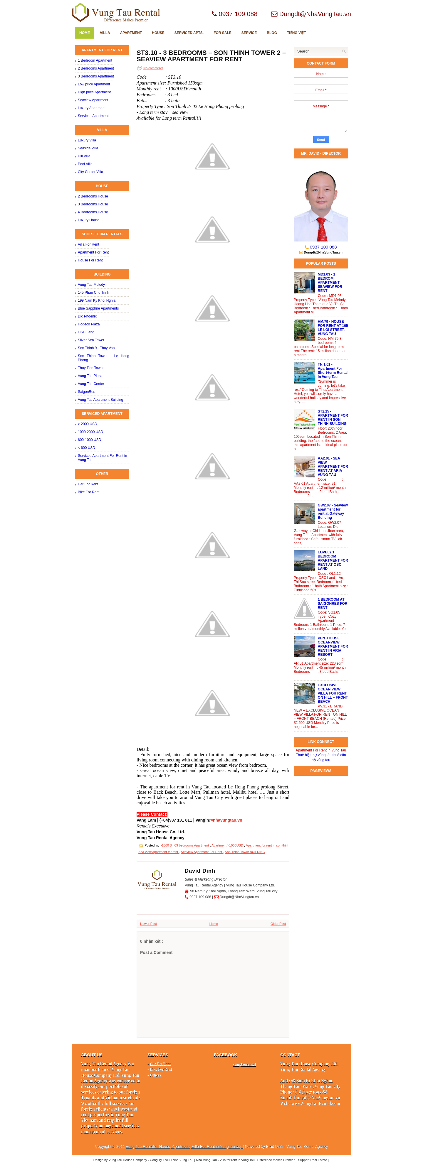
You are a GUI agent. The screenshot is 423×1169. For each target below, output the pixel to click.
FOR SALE (222, 33)
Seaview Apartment (93, 100)
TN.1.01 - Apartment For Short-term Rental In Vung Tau (333, 370)
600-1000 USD (89, 440)
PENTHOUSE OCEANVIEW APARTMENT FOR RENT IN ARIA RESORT (333, 646)
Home (84, 33)
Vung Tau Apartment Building (100, 400)
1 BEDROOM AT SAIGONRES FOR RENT (333, 603)
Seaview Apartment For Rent (202, 852)
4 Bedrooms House (93, 212)
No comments (153, 68)
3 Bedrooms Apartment (96, 76)
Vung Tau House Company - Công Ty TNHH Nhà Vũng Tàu (151, 1160)
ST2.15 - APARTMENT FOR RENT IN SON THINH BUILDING (333, 417)
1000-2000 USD (90, 432)
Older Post (278, 923)
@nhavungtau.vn (225, 820)
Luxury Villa (87, 140)
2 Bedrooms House (93, 196)
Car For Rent (88, 484)
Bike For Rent (88, 492)
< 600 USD (86, 448)
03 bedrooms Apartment (192, 845)
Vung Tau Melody (91, 285)
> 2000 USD (87, 424)
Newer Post (148, 923)
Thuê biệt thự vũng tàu (313, 755)
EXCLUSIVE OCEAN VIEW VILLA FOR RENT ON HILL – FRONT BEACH (333, 693)
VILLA (105, 33)
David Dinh (200, 871)
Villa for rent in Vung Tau (238, 1160)
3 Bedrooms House (93, 204)
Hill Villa (84, 156)
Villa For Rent (88, 244)
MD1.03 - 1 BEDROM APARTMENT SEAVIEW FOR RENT (330, 282)
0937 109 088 (323, 246)
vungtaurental (244, 1064)
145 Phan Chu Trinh (93, 292)
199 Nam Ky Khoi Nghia (96, 300)
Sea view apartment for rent (158, 852)
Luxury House (89, 220)
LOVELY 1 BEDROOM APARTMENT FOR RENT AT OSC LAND (333, 560)
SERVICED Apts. (189, 33)
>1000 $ (166, 845)
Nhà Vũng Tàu (207, 1160)
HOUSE (158, 33)
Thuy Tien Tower (91, 368)
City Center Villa (90, 172)
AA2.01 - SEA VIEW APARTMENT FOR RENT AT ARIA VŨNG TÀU (333, 466)
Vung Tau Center (91, 384)
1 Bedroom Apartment (95, 60)
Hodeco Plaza (89, 324)
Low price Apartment (94, 84)
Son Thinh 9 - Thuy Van (96, 348)
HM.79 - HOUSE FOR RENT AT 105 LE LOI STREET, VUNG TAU (333, 328)
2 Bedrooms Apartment (96, 68)
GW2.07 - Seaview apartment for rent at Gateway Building (333, 511)
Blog (272, 33)
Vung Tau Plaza (90, 376)
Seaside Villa (88, 148)
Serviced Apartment (93, 116)
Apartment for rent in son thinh (267, 845)
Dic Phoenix (87, 316)
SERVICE (249, 33)
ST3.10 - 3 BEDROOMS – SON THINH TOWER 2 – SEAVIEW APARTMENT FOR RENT (211, 56)
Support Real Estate (313, 1160)
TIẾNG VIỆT (296, 33)
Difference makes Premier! (276, 1160)
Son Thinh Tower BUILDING (245, 852)
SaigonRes (86, 392)
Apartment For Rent (93, 252)
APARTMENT (131, 33)
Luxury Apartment (91, 108)
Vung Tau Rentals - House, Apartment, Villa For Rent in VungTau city (184, 1146)
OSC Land (86, 332)
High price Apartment (94, 92)
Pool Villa (85, 164)
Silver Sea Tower (91, 340)
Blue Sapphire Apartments (98, 308)
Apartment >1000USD (228, 845)
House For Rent (90, 260)
